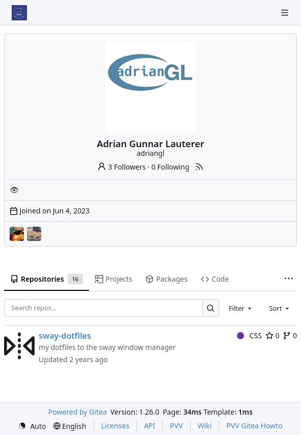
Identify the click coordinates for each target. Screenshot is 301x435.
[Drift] (17, 234)
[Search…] (210, 308)
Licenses (115, 425)
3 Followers (121, 167)
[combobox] (241, 308)
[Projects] (34, 234)
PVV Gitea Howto (254, 425)
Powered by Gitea (77, 412)
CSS (249, 335)
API (149, 425)
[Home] (19, 13)
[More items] (289, 279)
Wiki (205, 425)
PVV (176, 425)
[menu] (32, 426)
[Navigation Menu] (286, 12)
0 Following (171, 167)
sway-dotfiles (65, 336)
